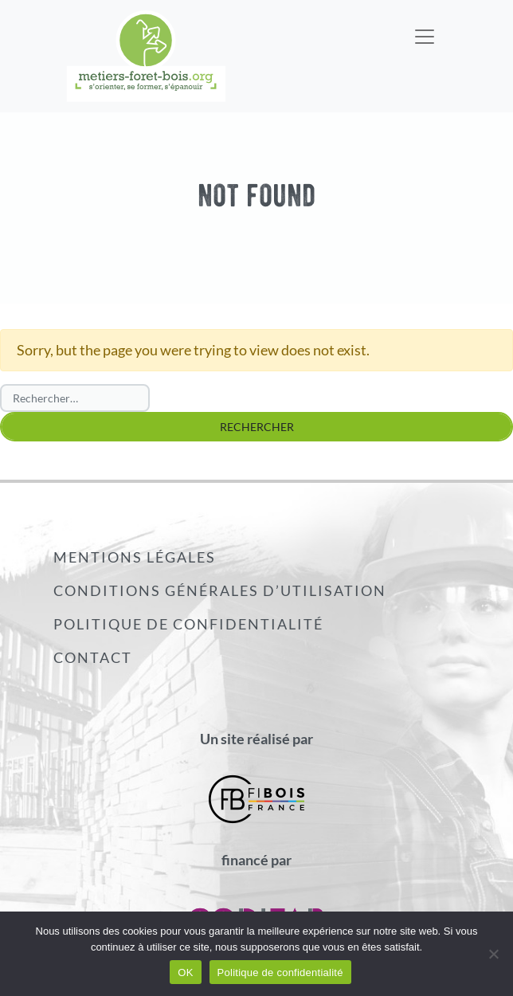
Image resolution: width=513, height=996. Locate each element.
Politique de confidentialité (188, 624)
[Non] (493, 954)
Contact (92, 657)
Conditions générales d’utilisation (219, 590)
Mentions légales (134, 557)
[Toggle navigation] (424, 26)
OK (185, 972)
